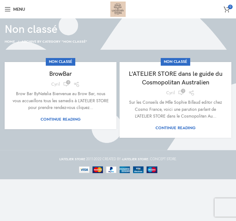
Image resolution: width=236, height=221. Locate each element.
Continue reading (61, 120)
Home (10, 41)
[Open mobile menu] (15, 9)
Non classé (60, 61)
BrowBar (60, 74)
